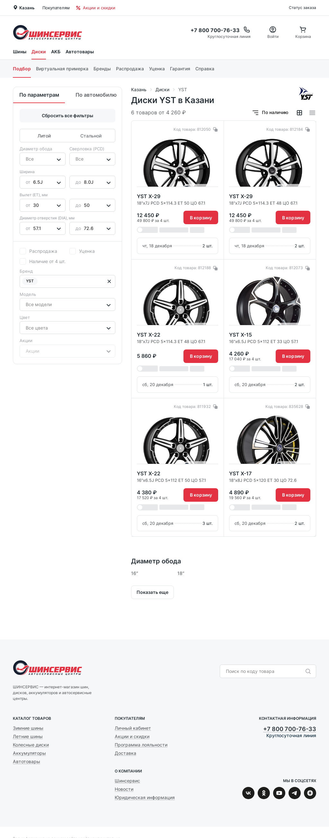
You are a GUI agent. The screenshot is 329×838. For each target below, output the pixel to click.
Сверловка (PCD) (86, 148)
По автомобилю (96, 95)
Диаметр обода (36, 148)
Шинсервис (47, 32)
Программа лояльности (141, 744)
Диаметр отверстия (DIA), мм (47, 218)
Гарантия (180, 68)
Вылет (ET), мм (34, 194)
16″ (134, 573)
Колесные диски (31, 744)
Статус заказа (302, 7)
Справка (204, 68)
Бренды (102, 68)
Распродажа (130, 68)
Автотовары (80, 51)
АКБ (55, 51)
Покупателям (56, 7)
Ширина (27, 171)
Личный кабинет (133, 728)
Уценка (157, 68)
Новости (124, 789)
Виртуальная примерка (62, 68)
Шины (19, 51)
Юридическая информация (145, 797)
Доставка (125, 753)
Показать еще (152, 592)
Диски (38, 51)
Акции (26, 340)
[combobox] (26, 159)
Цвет (25, 317)
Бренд (26, 271)
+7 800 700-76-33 (289, 729)
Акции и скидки (95, 7)
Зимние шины (28, 728)
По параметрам (39, 95)
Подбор (22, 68)
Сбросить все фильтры (67, 115)
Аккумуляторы (29, 753)
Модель (28, 294)
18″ (180, 573)
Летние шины (28, 736)
